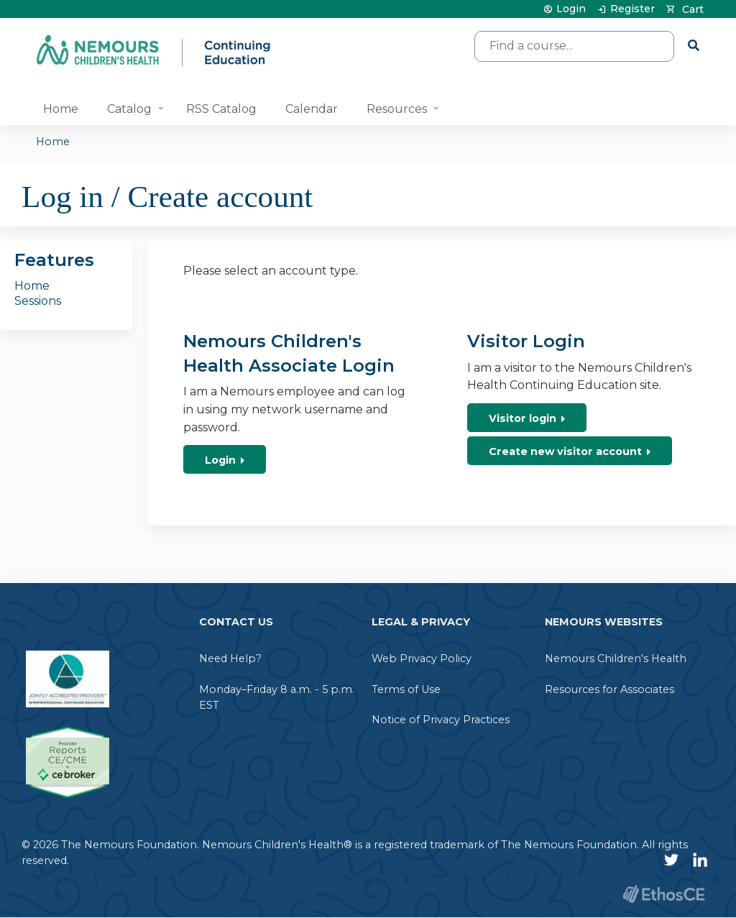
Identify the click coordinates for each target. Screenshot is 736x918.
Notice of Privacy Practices (441, 719)
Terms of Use (406, 689)
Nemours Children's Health (615, 658)
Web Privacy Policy (422, 658)
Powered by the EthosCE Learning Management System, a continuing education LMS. (663, 893)
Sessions (37, 301)
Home (60, 109)
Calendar (311, 109)
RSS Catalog (221, 109)
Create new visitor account (565, 451)
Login (571, 9)
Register (632, 9)
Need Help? (230, 658)
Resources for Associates (609, 689)
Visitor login (522, 418)
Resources (397, 109)
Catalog (129, 109)
